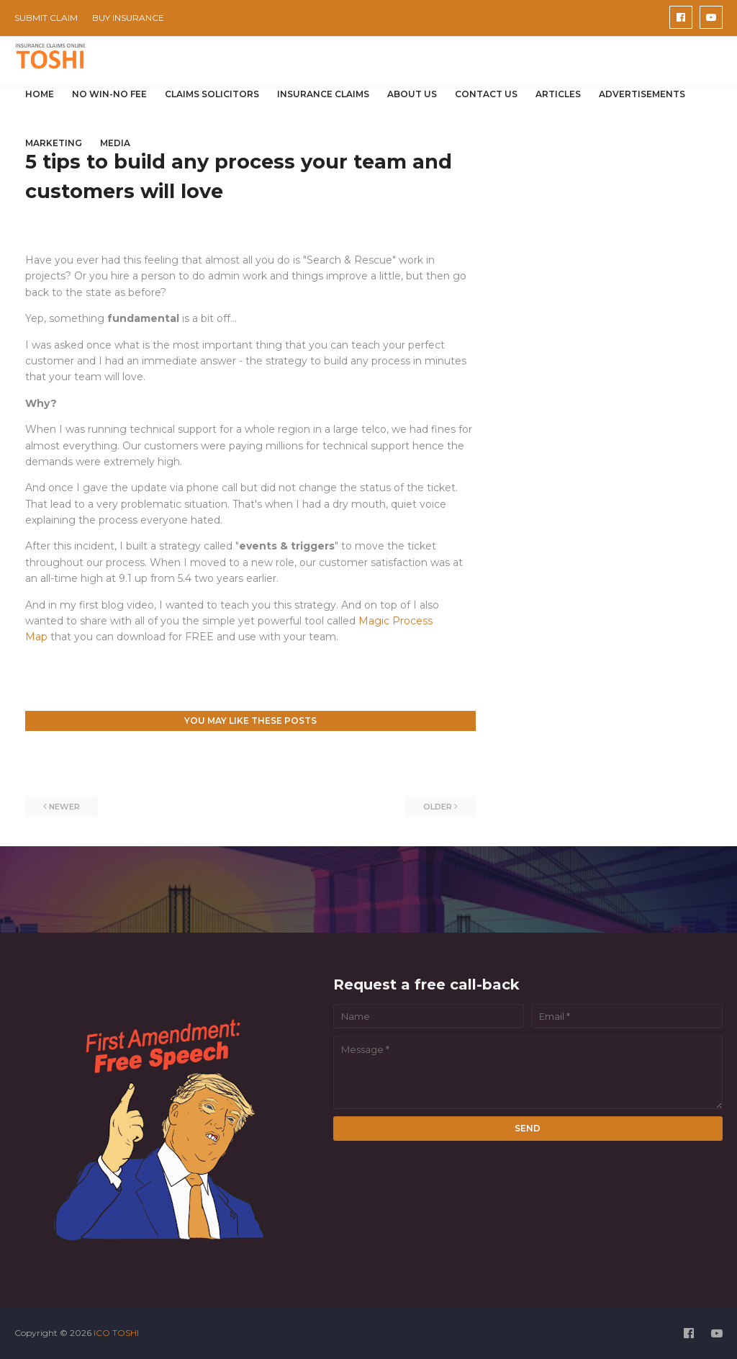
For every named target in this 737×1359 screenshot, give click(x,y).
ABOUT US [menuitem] (412, 94)
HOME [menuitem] (39, 94)
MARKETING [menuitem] (53, 143)
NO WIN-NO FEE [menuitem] (109, 94)
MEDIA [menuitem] (115, 143)
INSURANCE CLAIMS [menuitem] (323, 94)
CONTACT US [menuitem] (486, 94)
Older (437, 807)
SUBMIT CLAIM (46, 17)
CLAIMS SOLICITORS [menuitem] (212, 94)
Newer (64, 807)
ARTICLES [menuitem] (558, 94)
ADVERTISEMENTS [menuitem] (642, 94)
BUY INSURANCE (128, 17)
